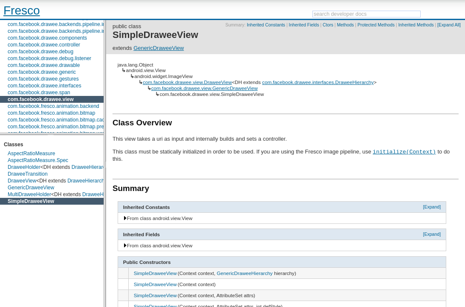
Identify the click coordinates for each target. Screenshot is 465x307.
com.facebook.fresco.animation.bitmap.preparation (65, 127)
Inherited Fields (304, 25)
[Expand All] (449, 25)
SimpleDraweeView (31, 201)
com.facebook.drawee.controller (44, 45)
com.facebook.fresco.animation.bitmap (51, 113)
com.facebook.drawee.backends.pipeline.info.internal (68, 31)
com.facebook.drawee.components (47, 38)
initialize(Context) (404, 151)
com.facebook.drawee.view (41, 99)
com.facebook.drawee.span (39, 93)
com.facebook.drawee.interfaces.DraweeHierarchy (318, 82)
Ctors (328, 25)
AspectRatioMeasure (31, 153)
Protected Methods (376, 25)
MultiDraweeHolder (29, 194)
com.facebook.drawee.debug (40, 52)
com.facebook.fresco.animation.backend (53, 106)
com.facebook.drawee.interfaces (44, 86)
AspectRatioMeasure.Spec (38, 160)
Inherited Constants (266, 25)
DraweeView (22, 181)
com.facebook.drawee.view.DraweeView (187, 82)
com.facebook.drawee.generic (42, 72)
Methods (345, 25)
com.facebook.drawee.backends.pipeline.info (59, 24)
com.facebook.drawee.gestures (43, 79)
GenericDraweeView (31, 188)
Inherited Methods (415, 25)
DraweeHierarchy (91, 167)
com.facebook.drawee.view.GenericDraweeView (204, 88)
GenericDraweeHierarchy (244, 273)
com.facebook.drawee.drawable (44, 65)
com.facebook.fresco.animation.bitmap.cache (59, 120)
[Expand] (432, 206)
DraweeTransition (28, 174)
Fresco (21, 10)
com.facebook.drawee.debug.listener (49, 58)
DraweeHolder (24, 167)
